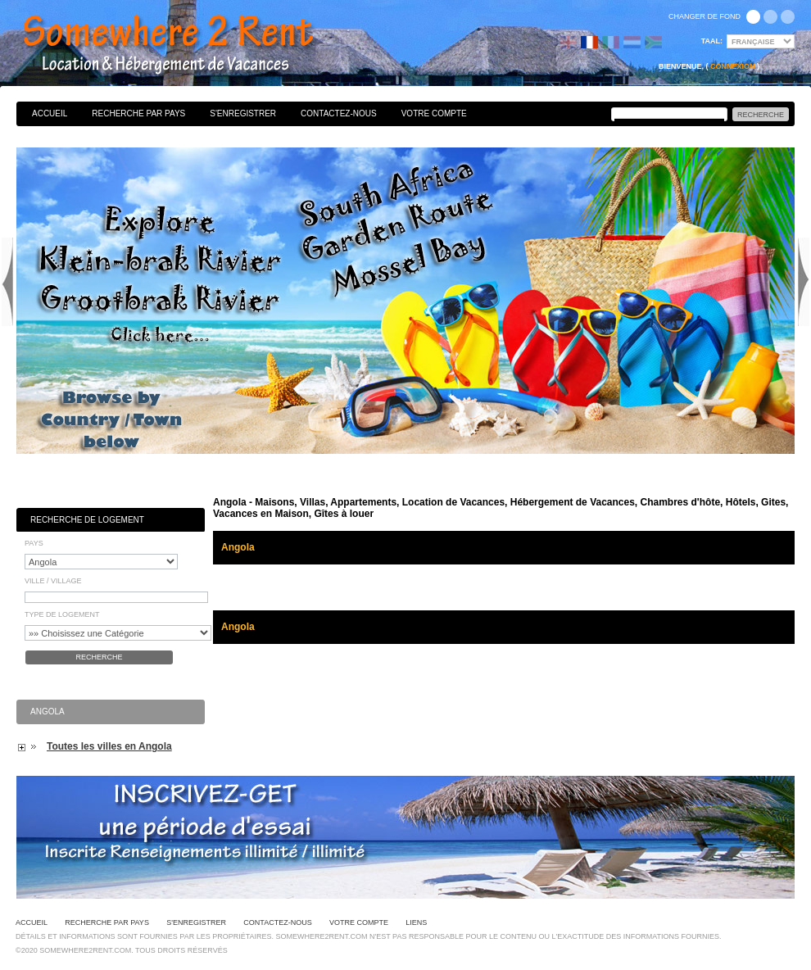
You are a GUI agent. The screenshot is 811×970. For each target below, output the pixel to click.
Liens (416, 922)
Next (803, 282)
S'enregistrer (243, 113)
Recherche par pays (138, 113)
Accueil (49, 113)
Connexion (732, 66)
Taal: (712, 41)
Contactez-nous (339, 113)
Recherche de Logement (87, 519)
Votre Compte (434, 113)
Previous (7, 282)
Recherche (98, 657)
